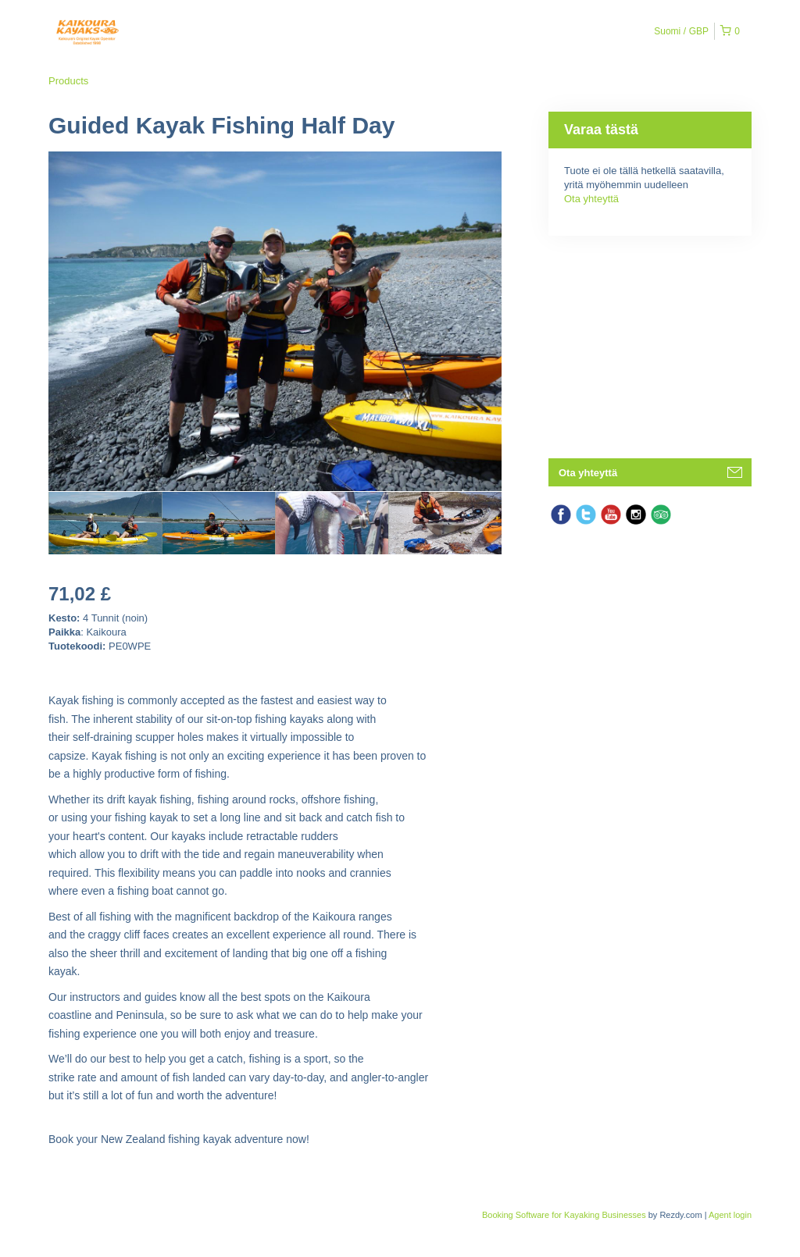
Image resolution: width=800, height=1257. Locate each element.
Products (68, 81)
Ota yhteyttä (591, 199)
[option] (105, 523)
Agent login (730, 1215)
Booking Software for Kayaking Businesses (565, 1215)
